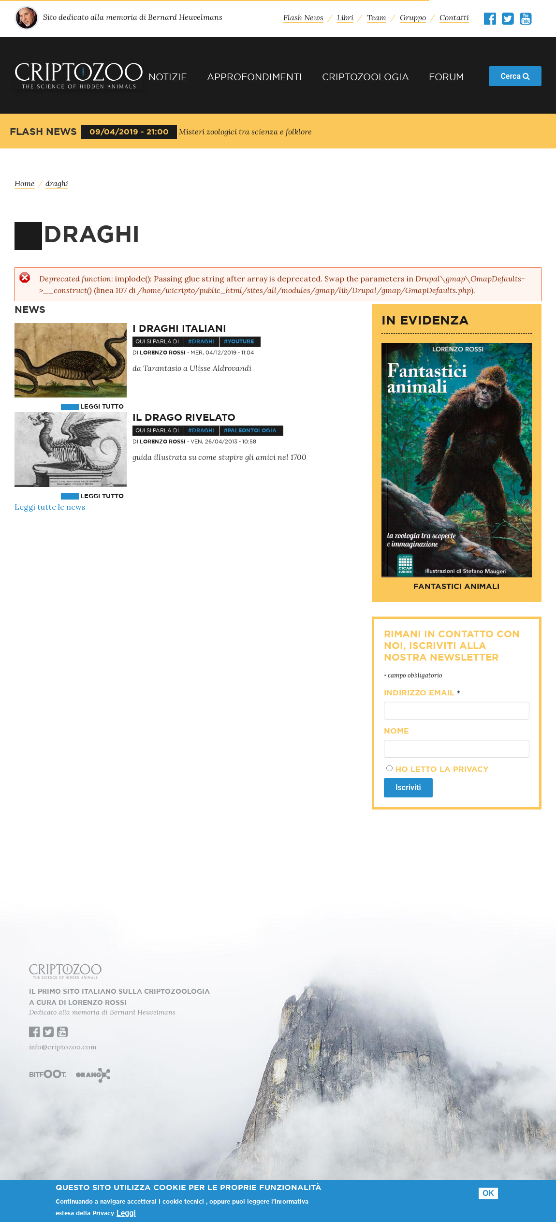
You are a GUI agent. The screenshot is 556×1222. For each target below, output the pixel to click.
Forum (446, 77)
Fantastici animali (456, 586)
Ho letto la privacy (441, 769)
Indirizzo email (422, 693)
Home (25, 183)
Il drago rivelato (183, 418)
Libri (345, 17)
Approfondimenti (254, 77)
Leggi (126, 1213)
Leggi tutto (102, 407)
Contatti (454, 17)
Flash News (303, 17)
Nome (396, 731)
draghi (56, 183)
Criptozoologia (365, 77)
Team (376, 17)
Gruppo (413, 17)
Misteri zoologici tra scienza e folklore (245, 131)
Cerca (515, 76)
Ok (488, 1193)
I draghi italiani (179, 329)
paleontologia (252, 430)
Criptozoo (79, 75)
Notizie (167, 77)
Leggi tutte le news (50, 507)
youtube (241, 341)
